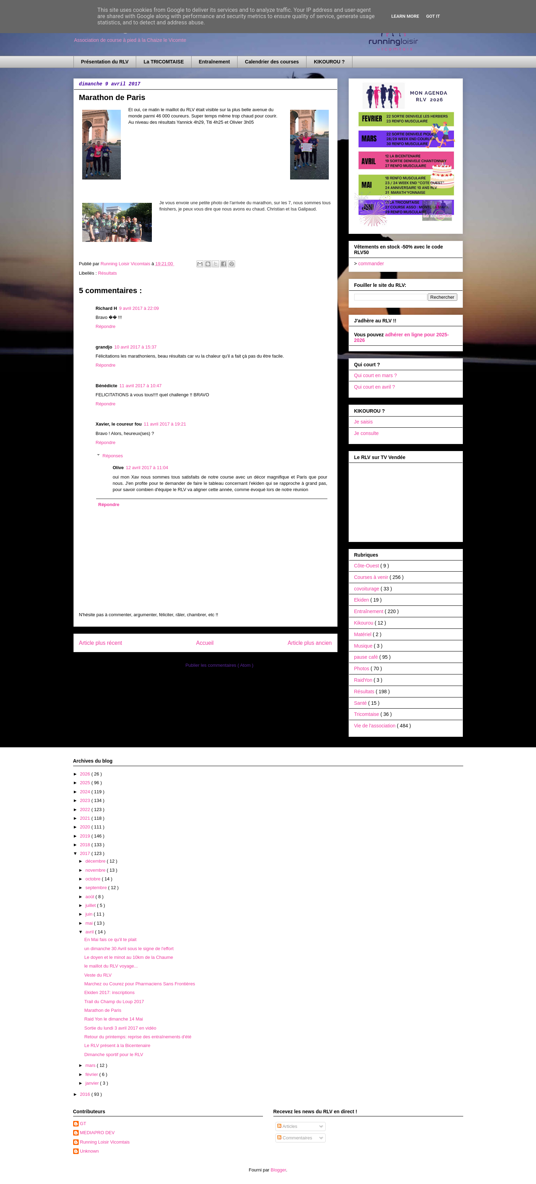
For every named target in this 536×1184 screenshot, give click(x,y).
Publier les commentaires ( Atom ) (219, 665)
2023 (86, 800)
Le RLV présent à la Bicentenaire (117, 1045)
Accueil (204, 643)
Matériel (363, 634)
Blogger (278, 1169)
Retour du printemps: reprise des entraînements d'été (137, 1036)
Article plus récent (100, 643)
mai (89, 923)
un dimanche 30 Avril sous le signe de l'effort (128, 948)
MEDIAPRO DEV (97, 1132)
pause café (366, 657)
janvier (92, 1083)
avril (90, 931)
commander (371, 263)
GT (83, 1123)
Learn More (405, 16)
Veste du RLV (98, 975)
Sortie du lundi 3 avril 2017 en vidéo (120, 1028)
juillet (91, 905)
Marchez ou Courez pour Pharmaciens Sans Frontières (139, 983)
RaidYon (364, 680)
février (92, 1074)
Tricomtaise (367, 714)
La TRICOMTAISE (163, 61)
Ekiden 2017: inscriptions (109, 992)
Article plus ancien (310, 643)
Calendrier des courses (272, 61)
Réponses (112, 455)
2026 (86, 774)
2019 (86, 836)
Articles (287, 1126)
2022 (86, 809)
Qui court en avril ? (374, 387)
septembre (96, 887)
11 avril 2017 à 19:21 (165, 424)
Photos (362, 668)
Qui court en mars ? (375, 375)
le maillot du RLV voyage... (111, 966)
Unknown (89, 1151)
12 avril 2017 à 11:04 (147, 467)
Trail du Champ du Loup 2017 (114, 1001)
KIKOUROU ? (329, 61)
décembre (96, 861)
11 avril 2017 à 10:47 (140, 385)
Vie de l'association (375, 725)
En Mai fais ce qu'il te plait (110, 939)
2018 (86, 844)
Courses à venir (372, 577)
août (90, 896)
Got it (433, 16)
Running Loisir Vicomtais (105, 1142)
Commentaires (294, 1137)
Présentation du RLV (105, 61)
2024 (86, 791)
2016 (86, 1094)
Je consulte (366, 433)
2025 (86, 782)
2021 (86, 818)
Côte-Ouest (367, 565)
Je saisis (363, 422)
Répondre (106, 326)
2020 (86, 827)
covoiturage (367, 588)
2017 (86, 853)
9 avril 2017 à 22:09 (139, 308)
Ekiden (362, 600)
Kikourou (364, 623)
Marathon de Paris (102, 1010)
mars (91, 1065)
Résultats (107, 273)
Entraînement (214, 61)
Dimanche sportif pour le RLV (113, 1054)
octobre (93, 878)
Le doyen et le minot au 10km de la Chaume (128, 957)
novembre (96, 870)
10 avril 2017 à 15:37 (135, 347)
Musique (364, 646)
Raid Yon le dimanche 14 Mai (113, 1019)
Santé (361, 703)
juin (89, 914)
